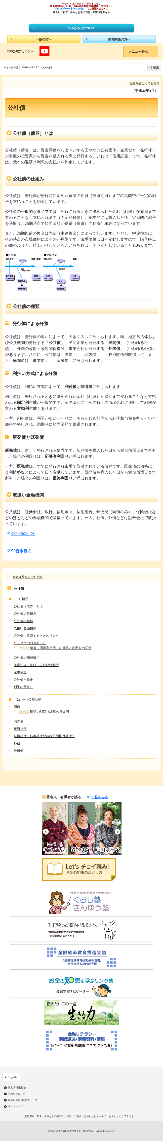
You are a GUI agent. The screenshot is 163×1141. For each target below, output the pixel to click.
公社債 (19, 589)
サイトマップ (15, 1106)
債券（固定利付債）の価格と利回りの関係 (55, 648)
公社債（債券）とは (28, 606)
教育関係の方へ (119, 39)
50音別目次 (21, 551)
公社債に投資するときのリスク (36, 636)
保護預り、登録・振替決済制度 (36, 665)
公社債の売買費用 (27, 657)
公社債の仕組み (25, 613)
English (12, 1077)
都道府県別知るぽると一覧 (23, 1100)
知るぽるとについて (81, 28)
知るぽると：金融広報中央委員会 (82, 18)
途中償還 (20, 672)
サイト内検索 (11, 67)
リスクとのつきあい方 (30, 643)
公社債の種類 (23, 621)
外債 (17, 743)
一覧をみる (99, 797)
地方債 (18, 721)
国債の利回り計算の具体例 (44, 712)
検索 (156, 67)
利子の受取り (23, 687)
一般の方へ (44, 39)
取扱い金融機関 (25, 628)
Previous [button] (46, 832)
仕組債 (18, 751)
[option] (55, 828)
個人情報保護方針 (18, 1087)
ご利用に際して (16, 1094)
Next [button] (117, 832)
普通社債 (20, 729)
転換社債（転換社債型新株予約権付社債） (44, 736)
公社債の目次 (23, 534)
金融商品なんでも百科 (27, 577)
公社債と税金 (23, 680)
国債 (17, 707)
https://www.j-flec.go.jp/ (70, 8)
